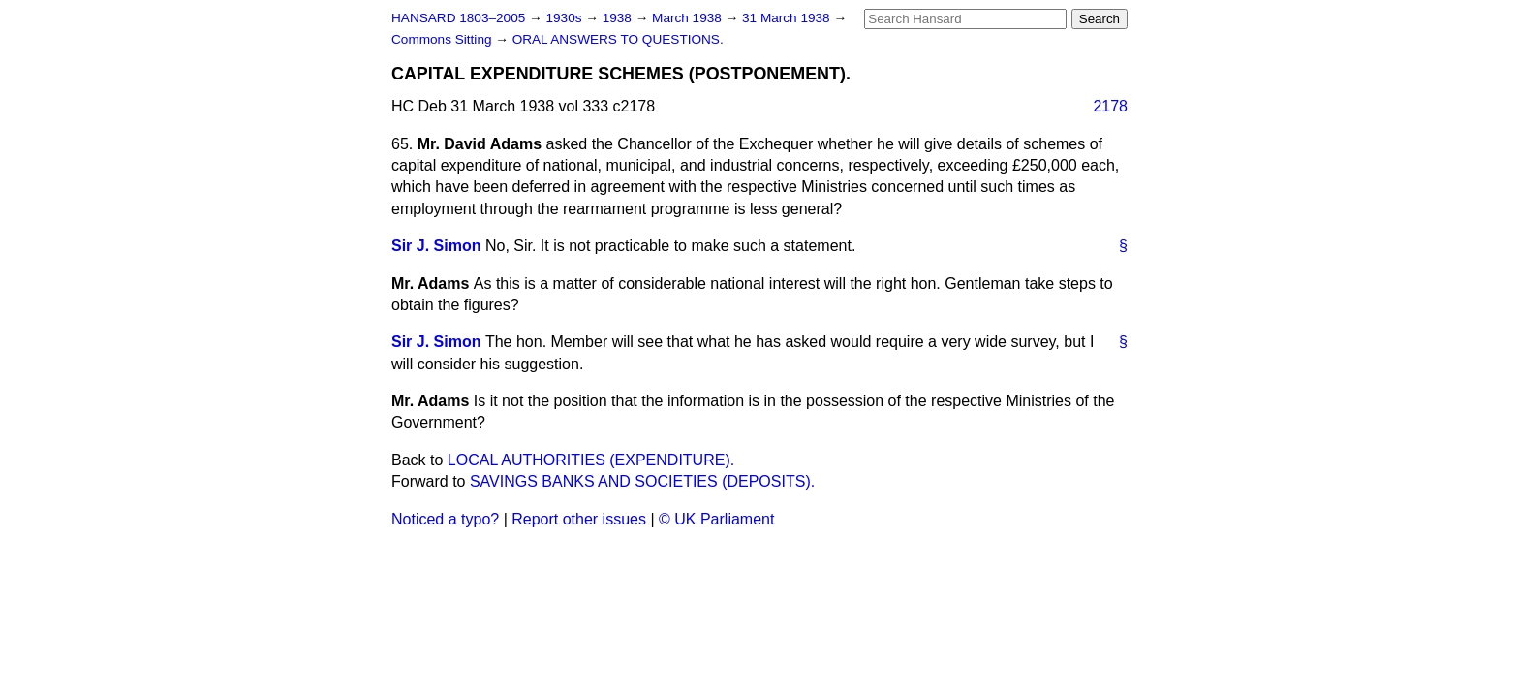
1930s (565, 18)
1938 (619, 18)
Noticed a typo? (445, 519)
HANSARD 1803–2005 (458, 18)
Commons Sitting (443, 39)
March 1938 (689, 18)
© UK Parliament (716, 519)
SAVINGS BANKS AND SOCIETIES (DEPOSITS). (642, 481)
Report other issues (579, 519)
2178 (1110, 106)
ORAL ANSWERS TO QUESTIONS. (618, 39)
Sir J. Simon (435, 246)
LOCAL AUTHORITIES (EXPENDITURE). (591, 460)
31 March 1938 (787, 18)
